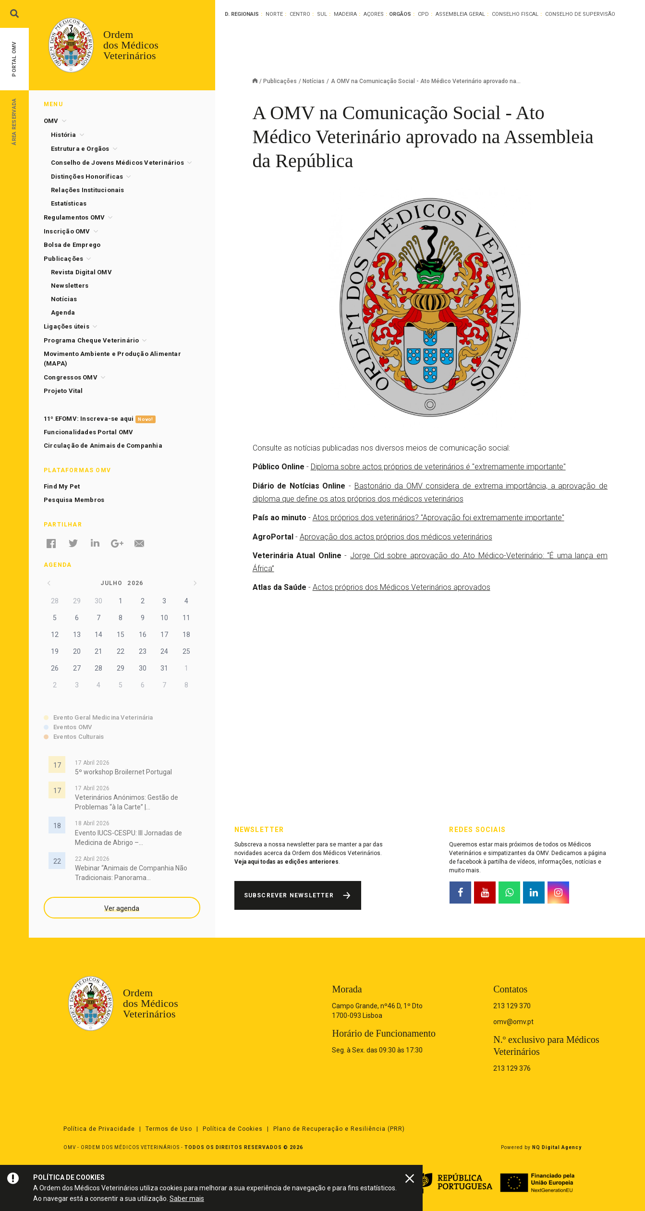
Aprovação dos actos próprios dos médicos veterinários (396, 536)
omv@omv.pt (513, 1022)
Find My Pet (62, 486)
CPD (423, 14)
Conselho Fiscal (515, 14)
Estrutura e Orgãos (80, 148)
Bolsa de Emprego (72, 244)
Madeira (345, 14)
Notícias (314, 81)
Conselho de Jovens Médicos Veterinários (117, 162)
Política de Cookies (233, 1128)
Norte (274, 14)
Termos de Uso (169, 1128)
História (63, 134)
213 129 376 (512, 1068)
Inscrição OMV (67, 231)
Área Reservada (14, 121)
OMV (51, 120)
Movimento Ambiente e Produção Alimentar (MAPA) (112, 358)
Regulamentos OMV (74, 217)
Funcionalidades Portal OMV (88, 432)
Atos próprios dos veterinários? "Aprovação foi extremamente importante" (438, 517)
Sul (322, 14)
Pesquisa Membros (74, 499)
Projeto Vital (63, 390)
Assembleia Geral (460, 14)
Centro (300, 14)
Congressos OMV (70, 377)
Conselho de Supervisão (580, 14)
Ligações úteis (66, 326)
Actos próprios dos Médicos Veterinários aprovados (401, 587)
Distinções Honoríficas (87, 176)
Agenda (63, 312)
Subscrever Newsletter (289, 895)
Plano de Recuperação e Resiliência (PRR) (339, 1128)
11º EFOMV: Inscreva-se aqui (100, 419)
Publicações (280, 81)
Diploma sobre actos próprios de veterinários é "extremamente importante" (438, 466)
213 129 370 (512, 1006)
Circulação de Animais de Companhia (103, 445)
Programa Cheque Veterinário (91, 340)
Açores (374, 14)
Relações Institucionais (87, 190)
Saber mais (187, 1198)
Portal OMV (14, 59)
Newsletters (69, 285)
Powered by (541, 1147)
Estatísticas (68, 203)
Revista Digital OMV (81, 272)
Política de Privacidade (99, 1128)
